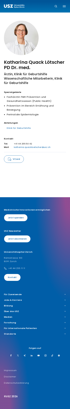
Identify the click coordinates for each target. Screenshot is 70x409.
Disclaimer (10, 376)
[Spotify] (59, 355)
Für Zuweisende (35, 294)
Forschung (35, 322)
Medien (35, 317)
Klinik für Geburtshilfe (19, 128)
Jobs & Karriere (35, 300)
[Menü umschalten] (64, 6)
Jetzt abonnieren (17, 238)
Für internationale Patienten (35, 328)
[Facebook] (11, 355)
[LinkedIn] (32, 355)
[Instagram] (45, 355)
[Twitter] (18, 355)
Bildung (35, 305)
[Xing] (25, 355)
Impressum (10, 370)
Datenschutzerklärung (16, 382)
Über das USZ (35, 311)
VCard (16, 159)
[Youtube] (39, 355)
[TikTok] (52, 355)
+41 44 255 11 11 (16, 268)
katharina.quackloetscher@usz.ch (32, 147)
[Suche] (56, 6)
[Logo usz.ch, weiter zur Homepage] (14, 6)
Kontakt (12, 277)
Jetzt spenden (16, 217)
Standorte (35, 334)
